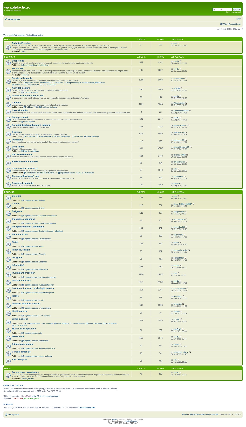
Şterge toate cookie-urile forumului (203, 414)
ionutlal (177, 266)
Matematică (18, 336)
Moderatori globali (31, 398)
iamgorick (178, 304)
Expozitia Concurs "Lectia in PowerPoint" (77, 173)
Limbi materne (19, 311)
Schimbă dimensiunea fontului (238, 18)
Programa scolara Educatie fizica (37, 239)
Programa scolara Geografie (35, 262)
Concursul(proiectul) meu (25, 176)
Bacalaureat (30, 136)
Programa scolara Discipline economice (39, 223)
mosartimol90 (179, 227)
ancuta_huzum (28, 379)
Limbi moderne (20, 319)
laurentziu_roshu (180, 250)
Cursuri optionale (21, 351)
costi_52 (25, 75)
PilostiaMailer (179, 103)
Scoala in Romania (22, 78)
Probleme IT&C (31, 107)
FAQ (225, 24)
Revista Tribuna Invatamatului (26, 85)
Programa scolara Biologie (34, 200)
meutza (177, 183)
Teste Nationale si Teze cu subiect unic (54, 136)
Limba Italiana (111, 323)
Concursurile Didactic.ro (25, 168)
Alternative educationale (25, 161)
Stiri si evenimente (22, 154)
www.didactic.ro (17, 7)
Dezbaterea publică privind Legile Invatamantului (74, 83)
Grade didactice (92, 136)
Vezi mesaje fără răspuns (14, 35)
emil (23, 52)
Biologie (16, 196)
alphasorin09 (179, 140)
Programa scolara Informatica (35, 269)
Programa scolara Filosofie (34, 254)
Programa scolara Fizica (33, 246)
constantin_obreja (181, 352)
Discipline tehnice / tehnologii (28, 226)
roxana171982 (180, 155)
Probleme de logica (49, 107)
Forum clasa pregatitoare (25, 372)
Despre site (18, 60)
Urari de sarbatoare (31, 151)
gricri (42, 396)
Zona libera (18, 146)
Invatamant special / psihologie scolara (33, 288)
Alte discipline (19, 359)
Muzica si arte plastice (24, 328)
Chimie (15, 203)
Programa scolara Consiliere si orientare (40, 216)
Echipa (185, 414)
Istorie (15, 296)
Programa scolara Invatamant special (38, 293)
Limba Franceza (78, 323)
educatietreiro (179, 132)
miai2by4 (177, 329)
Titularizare (78, 136)
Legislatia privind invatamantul (37, 83)
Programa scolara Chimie (33, 208)
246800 (177, 312)
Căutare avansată (233, 12)
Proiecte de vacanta (22, 183)
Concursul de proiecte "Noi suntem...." (41, 173)
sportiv (176, 61)
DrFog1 (177, 319)
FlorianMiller (179, 258)
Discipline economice (23, 219)
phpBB (114, 419)
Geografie (17, 257)
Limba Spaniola (20, 325)
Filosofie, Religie (21, 249)
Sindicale (101, 83)
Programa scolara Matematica (35, 341)
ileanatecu (178, 296)
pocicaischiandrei (52, 396)
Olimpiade (17, 139)
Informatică (18, 265)
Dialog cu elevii (20, 117)
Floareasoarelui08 (181, 111)
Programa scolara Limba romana (37, 308)
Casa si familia (20, 110)
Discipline (9, 192)
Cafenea (16, 102)
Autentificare (235, 24)
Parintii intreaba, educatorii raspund (31, 125)
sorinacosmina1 (180, 125)
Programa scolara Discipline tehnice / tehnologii (43, 231)
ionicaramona (179, 79)
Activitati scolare (21, 88)
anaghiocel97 (179, 212)
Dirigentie (17, 211)
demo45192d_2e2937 (183, 204)
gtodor (176, 242)
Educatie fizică (20, 234)
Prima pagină (14, 19)
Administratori (17, 398)
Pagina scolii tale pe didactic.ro (36, 65)
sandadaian (178, 176)
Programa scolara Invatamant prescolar (39, 277)
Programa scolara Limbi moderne (39, 323)
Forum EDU (18, 68)
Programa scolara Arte (32, 333)
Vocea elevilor (29, 122)
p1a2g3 (177, 88)
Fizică (15, 242)
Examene (17, 132)
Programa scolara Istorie (33, 300)
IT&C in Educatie (49, 85)
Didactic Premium (21, 43)
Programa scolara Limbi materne (37, 316)
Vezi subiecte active (34, 35)
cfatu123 (35, 396)
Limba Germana (95, 323)
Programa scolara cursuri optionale (37, 356)
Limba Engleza (62, 323)
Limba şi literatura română (26, 303)
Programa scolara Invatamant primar (38, 285)
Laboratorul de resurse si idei (28, 95)
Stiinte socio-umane (22, 344)
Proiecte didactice (30, 92)
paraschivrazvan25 (181, 147)
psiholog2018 (179, 219)
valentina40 (178, 235)
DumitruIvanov (180, 289)
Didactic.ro (10, 57)
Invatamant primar (21, 280)
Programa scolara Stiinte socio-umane (39, 348)
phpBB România (132, 421)
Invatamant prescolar (23, 273)
